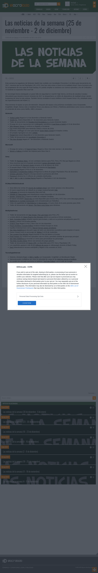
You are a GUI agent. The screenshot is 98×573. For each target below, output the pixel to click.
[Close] (86, 267)
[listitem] (49, 296)
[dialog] (49, 286)
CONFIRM (28, 303)
